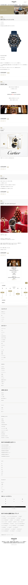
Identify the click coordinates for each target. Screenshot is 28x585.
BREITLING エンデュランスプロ (7, 20)
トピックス (3, 321)
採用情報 (3, 491)
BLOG (14, 500)
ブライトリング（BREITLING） (6, 537)
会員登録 (3, 408)
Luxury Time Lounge (5, 426)
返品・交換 (3, 376)
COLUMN (3, 471)
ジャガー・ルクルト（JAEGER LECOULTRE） (9, 531)
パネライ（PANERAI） (18, 537)
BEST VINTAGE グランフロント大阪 (8, 436)
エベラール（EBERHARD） (6, 558)
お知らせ (2, 81)
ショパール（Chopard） (5, 533)
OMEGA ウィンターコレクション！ (8, 204)
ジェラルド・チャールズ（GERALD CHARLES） (9, 557)
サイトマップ (4, 568)
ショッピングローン (5, 370)
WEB (2, 463)
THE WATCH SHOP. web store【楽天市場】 (9, 445)
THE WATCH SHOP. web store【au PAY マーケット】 (11, 449)
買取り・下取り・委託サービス (6, 398)
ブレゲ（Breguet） (4, 529)
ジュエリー (3, 334)
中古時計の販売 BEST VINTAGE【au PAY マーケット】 (11, 452)
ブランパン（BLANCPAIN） (15, 529)
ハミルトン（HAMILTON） (6, 562)
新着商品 (3, 352)
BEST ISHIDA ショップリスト (8, 416)
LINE (5, 509)
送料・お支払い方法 (5, 368)
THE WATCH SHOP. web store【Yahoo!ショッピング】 (11, 447)
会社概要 (3, 484)
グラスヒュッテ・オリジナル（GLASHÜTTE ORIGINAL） (11, 546)
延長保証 (3, 374)
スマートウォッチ (4, 332)
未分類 (2, 176)
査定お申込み (4, 400)
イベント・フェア (4, 317)
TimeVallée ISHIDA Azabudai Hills (7, 424)
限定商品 (3, 354)
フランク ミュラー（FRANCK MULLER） (8, 535)
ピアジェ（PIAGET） (4, 544)
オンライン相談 (4, 396)
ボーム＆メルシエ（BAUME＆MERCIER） (8, 560)
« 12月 (1, 298)
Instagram (3, 75)
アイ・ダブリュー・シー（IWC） (6, 538)
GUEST (2, 475)
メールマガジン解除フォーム (13, 517)
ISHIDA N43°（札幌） (5, 422)
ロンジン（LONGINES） (17, 553)
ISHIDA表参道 (4, 421)
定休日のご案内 (3, 84)
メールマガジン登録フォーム (13, 514)
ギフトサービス (4, 378)
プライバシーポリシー (16, 566)
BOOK (2, 465)
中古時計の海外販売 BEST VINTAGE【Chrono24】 (10, 456)
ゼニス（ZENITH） (4, 540)
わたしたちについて (6, 480)
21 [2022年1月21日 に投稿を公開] (17, 294)
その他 (2, 347)
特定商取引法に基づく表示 (6, 566)
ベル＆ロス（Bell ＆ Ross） (17, 558)
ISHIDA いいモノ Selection (6, 338)
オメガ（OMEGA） (21, 535)
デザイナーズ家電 (4, 341)
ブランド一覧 (4, 350)
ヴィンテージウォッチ (5, 355)
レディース (3, 359)
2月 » (27, 298)
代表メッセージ (4, 482)
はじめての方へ (4, 367)
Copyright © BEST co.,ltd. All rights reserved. (14, 578)
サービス (3, 486)
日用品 (2, 343)
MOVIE (2, 467)
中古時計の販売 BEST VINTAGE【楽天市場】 (9, 450)
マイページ (4, 405)
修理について (3, 385)
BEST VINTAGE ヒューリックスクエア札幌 (9, 437)
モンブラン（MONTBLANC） (6, 555)
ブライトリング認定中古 (6, 357)
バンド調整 (3, 383)
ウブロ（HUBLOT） (17, 538)
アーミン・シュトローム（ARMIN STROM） (9, 549)
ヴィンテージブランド (5, 313)
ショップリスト (4, 319)
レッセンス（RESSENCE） (6, 553)
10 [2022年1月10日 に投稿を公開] (2, 292)
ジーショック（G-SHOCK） (17, 562)
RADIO (2, 469)
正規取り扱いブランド (5, 311)
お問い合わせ (4, 393)
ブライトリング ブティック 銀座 (7, 428)
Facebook (1, 75)
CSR (2, 488)
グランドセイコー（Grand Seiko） (7, 547)
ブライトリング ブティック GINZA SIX (8, 430)
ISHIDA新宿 (3, 419)
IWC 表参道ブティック (5, 432)
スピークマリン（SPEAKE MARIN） (7, 551)
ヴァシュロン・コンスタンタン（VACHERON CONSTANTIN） (12, 527)
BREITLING (3, 17)
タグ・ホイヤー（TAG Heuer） (15, 540)
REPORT (3, 473)
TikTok (22, 505)
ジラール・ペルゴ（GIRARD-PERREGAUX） (9, 542)
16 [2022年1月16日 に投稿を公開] (25, 292)
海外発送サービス (4, 381)
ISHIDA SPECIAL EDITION (6, 336)
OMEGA (2, 201)
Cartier (2, 128)
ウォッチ (3, 330)
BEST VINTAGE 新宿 (5, 434)
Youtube (5, 500)
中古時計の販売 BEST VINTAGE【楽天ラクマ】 (9, 454)
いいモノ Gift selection (5, 340)
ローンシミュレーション (6, 372)
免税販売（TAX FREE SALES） (6, 380)
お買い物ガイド (5, 364)
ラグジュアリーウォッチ (6, 328)
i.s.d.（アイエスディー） (5, 345)
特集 (2, 315)
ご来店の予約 (4, 395)
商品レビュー (4, 411)
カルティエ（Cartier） (5, 526)
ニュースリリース (4, 490)
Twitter (5, 75)
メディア (3, 461)
